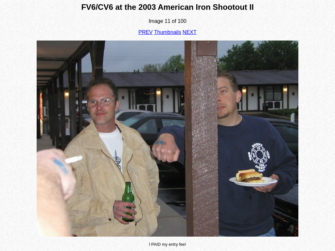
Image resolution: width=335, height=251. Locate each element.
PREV (145, 32)
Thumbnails (167, 32)
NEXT (190, 32)
